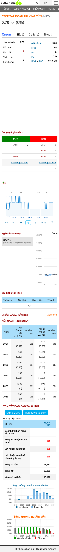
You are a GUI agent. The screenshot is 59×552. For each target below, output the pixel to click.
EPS (33, 48)
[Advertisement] (29, 96)
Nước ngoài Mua (19, 162)
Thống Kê (6, 8)
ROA (33, 61)
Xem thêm (52, 314)
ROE (41, 61)
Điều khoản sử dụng (46, 549)
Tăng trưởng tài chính (35, 413)
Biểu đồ (20, 34)
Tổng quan (7, 34)
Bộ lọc (51, 8)
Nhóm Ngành (39, 8)
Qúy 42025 (47, 424)
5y (35, 222)
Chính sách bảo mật (24, 549)
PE (32, 52)
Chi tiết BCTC (13, 413)
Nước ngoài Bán (47, 162)
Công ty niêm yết (22, 8)
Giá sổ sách (37, 43)
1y (28, 222)
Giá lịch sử (34, 34)
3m (13, 222)
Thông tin (48, 34)
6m (21, 222)
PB (32, 57)
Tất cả (43, 223)
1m (6, 222)
